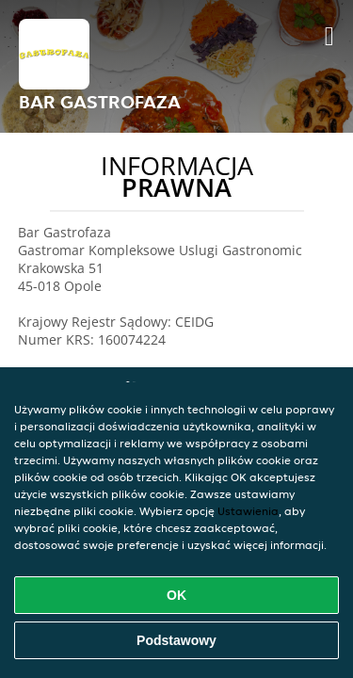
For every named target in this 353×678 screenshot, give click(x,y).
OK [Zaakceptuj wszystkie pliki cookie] (176, 595)
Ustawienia (248, 511)
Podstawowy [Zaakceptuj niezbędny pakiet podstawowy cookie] (176, 640)
